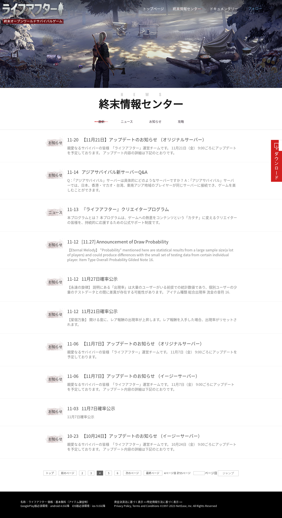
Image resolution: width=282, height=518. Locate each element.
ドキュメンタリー (224, 9)
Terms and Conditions (145, 506)
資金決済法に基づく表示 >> (130, 502)
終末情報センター (187, 9)
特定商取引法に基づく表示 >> (164, 502)
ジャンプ (228, 473)
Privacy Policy (122, 506)
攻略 (181, 121)
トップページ (153, 9)
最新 (101, 121)
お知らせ (155, 121)
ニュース (127, 121)
